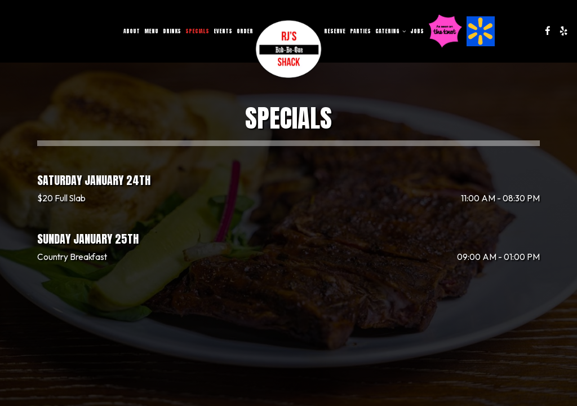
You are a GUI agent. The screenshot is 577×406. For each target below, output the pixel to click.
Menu (151, 31)
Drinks (172, 31)
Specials (197, 31)
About (131, 31)
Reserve (334, 31)
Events (223, 31)
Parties (360, 31)
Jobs (417, 31)
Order (245, 31)
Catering (390, 31)
